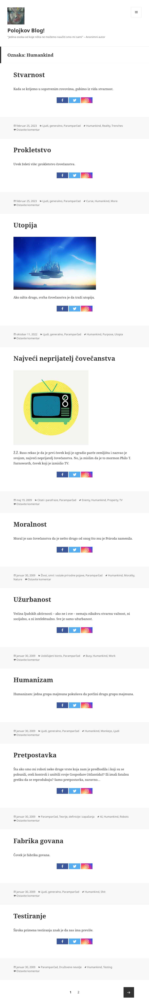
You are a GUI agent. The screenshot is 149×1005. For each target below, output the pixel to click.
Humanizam (33, 679)
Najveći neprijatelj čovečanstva (64, 358)
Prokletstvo (32, 149)
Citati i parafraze (47, 500)
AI (101, 816)
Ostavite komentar (28, 129)
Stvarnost (29, 74)
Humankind (93, 126)
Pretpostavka (35, 754)
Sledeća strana (129, 992)
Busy (89, 656)
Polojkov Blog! (26, 30)
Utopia (119, 334)
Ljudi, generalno (52, 126)
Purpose (108, 334)
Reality (106, 126)
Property (112, 500)
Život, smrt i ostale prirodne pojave (62, 575)
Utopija (25, 225)
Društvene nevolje (70, 967)
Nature (17, 579)
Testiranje (29, 915)
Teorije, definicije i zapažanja (76, 816)
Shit (103, 892)
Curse (89, 201)
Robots (124, 816)
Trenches (117, 126)
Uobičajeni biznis (51, 656)
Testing (107, 967)
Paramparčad (72, 126)
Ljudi (116, 731)
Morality (129, 575)
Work (112, 656)
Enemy (86, 500)
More (114, 201)
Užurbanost (32, 599)
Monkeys (106, 731)
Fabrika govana (38, 840)
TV (121, 500)
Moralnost (30, 524)
